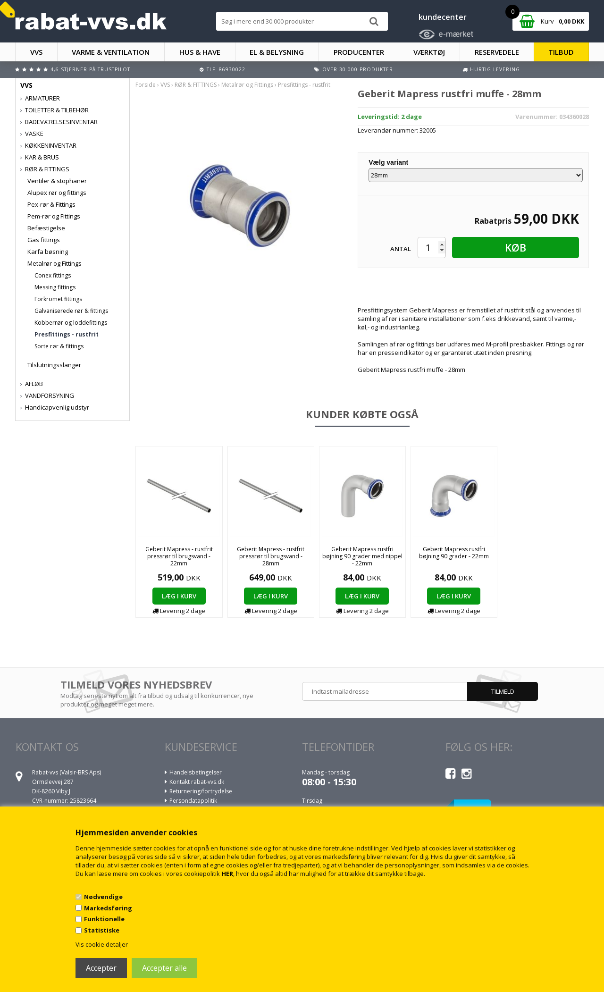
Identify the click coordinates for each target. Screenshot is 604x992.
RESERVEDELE (497, 52)
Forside (145, 85)
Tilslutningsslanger (54, 365)
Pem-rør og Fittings (53, 216)
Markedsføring (108, 908)
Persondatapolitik (193, 801)
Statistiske (101, 930)
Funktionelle (104, 919)
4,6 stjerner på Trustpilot (90, 69)
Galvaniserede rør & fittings (71, 311)
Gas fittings (43, 239)
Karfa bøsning (47, 251)
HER (227, 873)
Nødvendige (103, 896)
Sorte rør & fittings (59, 346)
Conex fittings (52, 275)
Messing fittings (55, 287)
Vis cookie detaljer (102, 944)
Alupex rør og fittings (56, 192)
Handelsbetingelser (195, 772)
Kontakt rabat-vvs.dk (196, 782)
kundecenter (443, 17)
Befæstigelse (46, 228)
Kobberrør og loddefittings (70, 323)
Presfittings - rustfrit (66, 334)
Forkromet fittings (58, 299)
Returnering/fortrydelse (200, 791)
